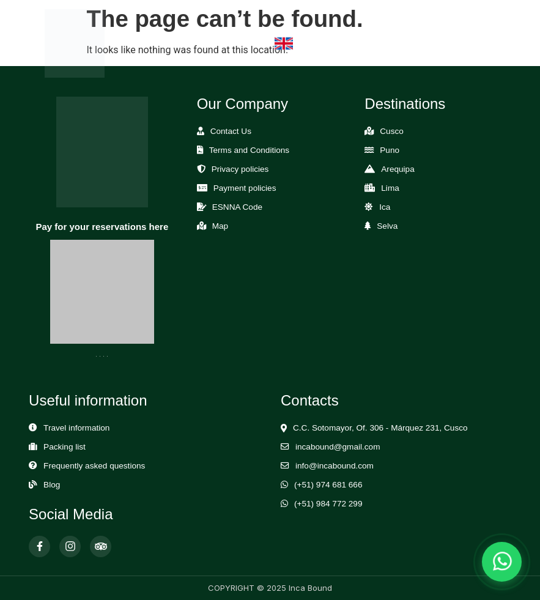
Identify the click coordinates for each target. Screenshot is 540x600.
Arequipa (397, 169)
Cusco (392, 131)
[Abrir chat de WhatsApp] (502, 562)
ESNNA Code (237, 207)
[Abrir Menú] (479, 44)
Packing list (64, 446)
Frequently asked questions (94, 465)
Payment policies (244, 188)
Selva (387, 226)
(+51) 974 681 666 (328, 484)
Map (220, 226)
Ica (384, 207)
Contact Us (230, 131)
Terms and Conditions (249, 150)
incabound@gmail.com (337, 446)
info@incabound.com (334, 465)
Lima (390, 188)
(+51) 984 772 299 (328, 503)
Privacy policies (240, 169)
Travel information (76, 427)
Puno (389, 150)
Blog (51, 484)
